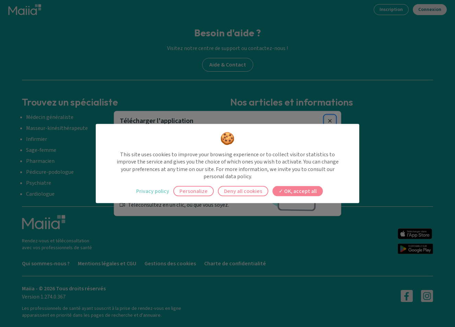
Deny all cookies (243, 191)
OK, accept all (298, 191)
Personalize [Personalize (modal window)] (193, 191)
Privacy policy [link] (152, 191)
